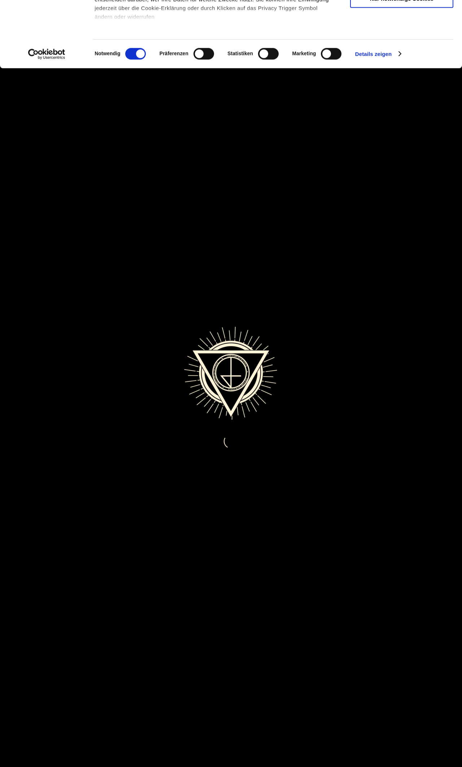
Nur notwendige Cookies (401, 60)
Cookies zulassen (401, 18)
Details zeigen (373, 115)
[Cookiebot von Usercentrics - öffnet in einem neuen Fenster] (46, 115)
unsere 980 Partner (142, 26)
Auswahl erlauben (402, 39)
